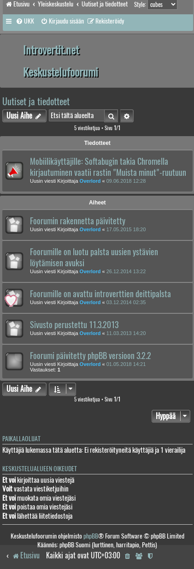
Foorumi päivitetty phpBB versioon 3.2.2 (90, 355)
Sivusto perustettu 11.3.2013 (74, 324)
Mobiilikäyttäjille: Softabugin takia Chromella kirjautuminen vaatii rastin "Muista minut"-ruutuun (108, 167)
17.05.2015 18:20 (126, 229)
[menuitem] (25, 21)
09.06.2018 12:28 (126, 181)
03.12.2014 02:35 (126, 302)
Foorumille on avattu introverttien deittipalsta (100, 293)
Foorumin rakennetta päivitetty (77, 221)
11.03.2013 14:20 (126, 333)
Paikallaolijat (21, 438)
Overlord (90, 181)
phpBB (90, 536)
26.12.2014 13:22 (126, 271)
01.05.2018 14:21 (126, 364)
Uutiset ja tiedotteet (36, 101)
